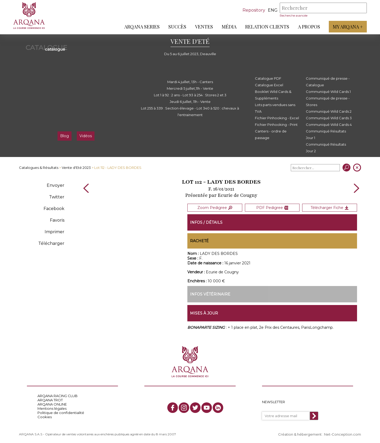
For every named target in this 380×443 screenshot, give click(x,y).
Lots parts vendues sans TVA (275, 108)
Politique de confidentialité (60, 413)
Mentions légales (51, 408)
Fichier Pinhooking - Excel (277, 118)
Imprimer (54, 231)
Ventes (204, 26)
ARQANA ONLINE (52, 404)
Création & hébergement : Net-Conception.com (319, 434)
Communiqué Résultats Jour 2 (326, 147)
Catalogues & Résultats (38, 167)
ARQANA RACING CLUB (57, 396)
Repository (254, 10)
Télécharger (51, 243)
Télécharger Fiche (330, 207)
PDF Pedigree (272, 207)
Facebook (54, 208)
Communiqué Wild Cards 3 (329, 118)
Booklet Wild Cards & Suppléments (273, 94)
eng (273, 10)
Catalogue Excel (269, 85)
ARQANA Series (142, 26)
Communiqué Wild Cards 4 (329, 124)
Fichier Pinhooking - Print (276, 124)
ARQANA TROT (50, 400)
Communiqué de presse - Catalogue (328, 81)
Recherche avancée (293, 15)
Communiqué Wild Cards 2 (329, 111)
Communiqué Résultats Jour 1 (326, 134)
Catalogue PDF (268, 78)
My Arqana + (348, 26)
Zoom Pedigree (214, 207)
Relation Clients (267, 26)
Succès (177, 26)
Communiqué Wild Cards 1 (328, 91)
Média (229, 26)
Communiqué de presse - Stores (328, 101)
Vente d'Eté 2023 (76, 167)
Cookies (44, 417)
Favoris (57, 220)
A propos (309, 26)
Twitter (56, 196)
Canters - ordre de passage (271, 134)
